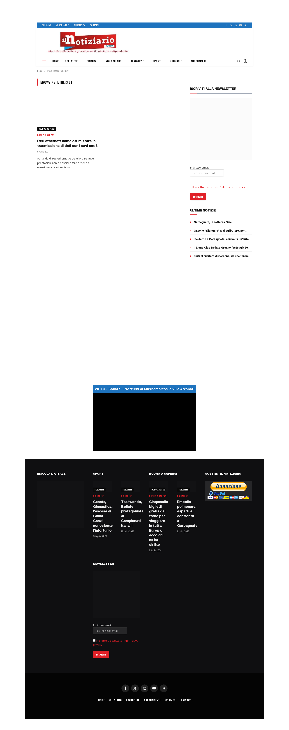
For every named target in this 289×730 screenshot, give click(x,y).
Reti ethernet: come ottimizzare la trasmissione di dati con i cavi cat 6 (67, 143)
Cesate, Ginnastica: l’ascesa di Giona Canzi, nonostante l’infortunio (102, 516)
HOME (55, 61)
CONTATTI (94, 25)
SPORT (157, 61)
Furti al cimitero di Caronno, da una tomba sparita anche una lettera (221, 256)
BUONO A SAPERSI (47, 128)
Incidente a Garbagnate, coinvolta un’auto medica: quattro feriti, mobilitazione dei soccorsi (221, 239)
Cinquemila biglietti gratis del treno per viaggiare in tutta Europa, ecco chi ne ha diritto (158, 523)
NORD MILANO (113, 61)
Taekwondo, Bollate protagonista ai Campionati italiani (130, 514)
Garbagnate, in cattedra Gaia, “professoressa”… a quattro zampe (217, 222)
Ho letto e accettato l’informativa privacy (219, 187)
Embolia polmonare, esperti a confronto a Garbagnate (186, 514)
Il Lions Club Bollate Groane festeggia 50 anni (221, 247)
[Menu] (44, 61)
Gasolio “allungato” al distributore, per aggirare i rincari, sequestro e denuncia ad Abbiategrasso (221, 231)
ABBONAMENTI (62, 25)
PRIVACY (186, 700)
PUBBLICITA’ (79, 25)
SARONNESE (137, 61)
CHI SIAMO (46, 25)
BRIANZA (92, 61)
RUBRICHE (176, 61)
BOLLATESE (71, 61)
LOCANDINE (132, 700)
